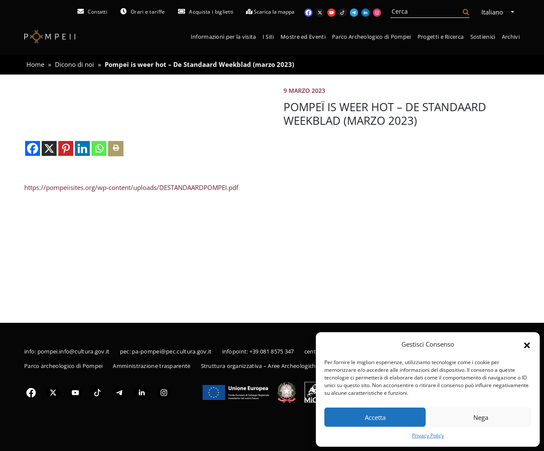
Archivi (511, 36)
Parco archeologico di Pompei (63, 366)
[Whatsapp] (99, 258)
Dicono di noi (74, 64)
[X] (49, 258)
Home (35, 64)
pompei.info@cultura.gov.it (73, 351)
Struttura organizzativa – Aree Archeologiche (260, 366)
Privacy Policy (428, 435)
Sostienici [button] (482, 36)
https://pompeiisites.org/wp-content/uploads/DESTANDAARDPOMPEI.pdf (131, 297)
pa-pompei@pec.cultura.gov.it (172, 351)
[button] (527, 344)
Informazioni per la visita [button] (223, 36)
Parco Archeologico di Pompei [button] (371, 36)
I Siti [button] (268, 36)
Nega (480, 417)
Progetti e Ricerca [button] (441, 36)
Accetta (375, 417)
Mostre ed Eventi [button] (303, 36)
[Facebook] (32, 258)
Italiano (495, 12)
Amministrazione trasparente (151, 366)
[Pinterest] (65, 258)
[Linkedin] (82, 258)
